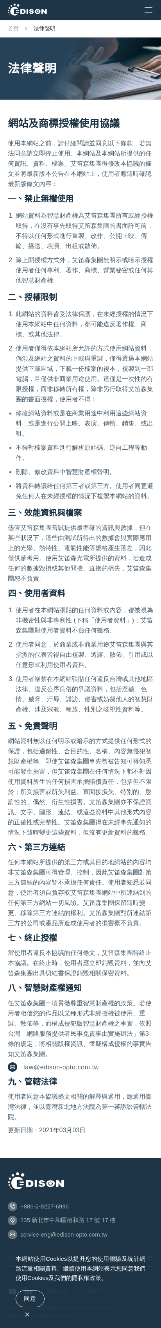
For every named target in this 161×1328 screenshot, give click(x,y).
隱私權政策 (86, 1277)
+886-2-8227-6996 (44, 1206)
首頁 (13, 28)
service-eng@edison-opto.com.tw (63, 1234)
